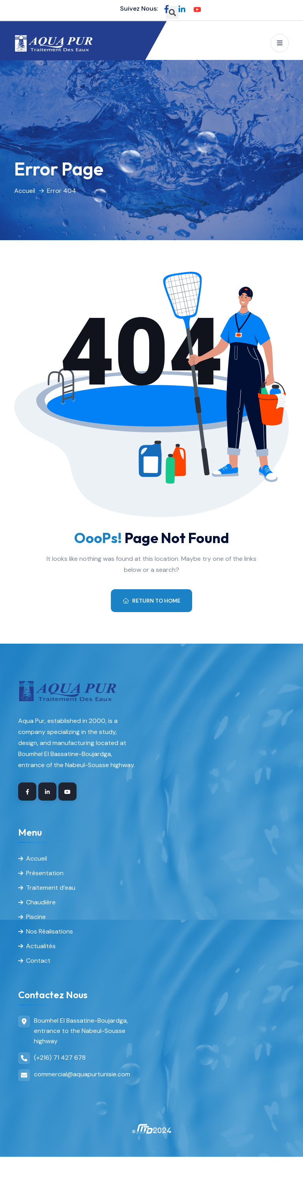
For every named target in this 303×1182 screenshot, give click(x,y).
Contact (38, 960)
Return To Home (151, 600)
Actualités (41, 946)
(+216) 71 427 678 (60, 1057)
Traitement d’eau (50, 887)
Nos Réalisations (49, 931)
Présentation (45, 873)
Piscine (36, 917)
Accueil (24, 191)
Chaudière (41, 902)
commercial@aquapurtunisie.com (82, 1074)
